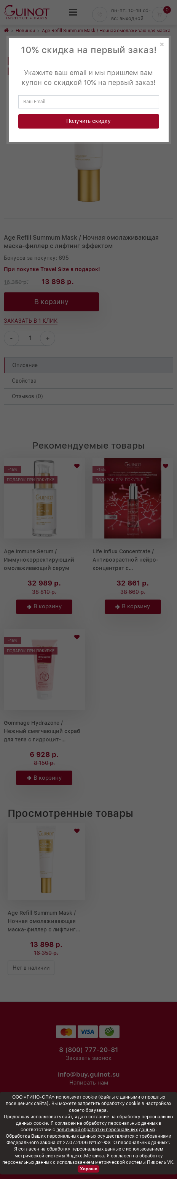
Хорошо (88, 1168)
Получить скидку (88, 121)
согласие (98, 1116)
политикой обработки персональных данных (105, 1129)
